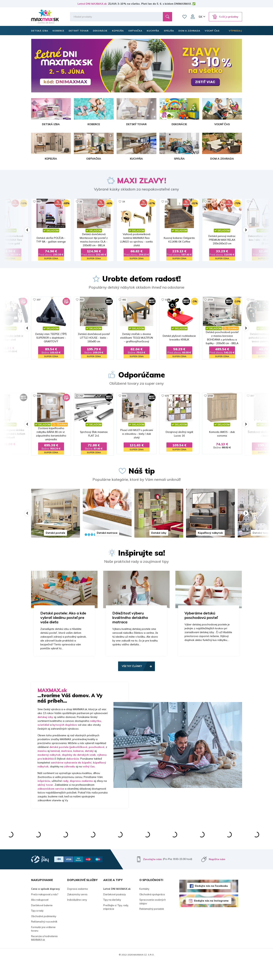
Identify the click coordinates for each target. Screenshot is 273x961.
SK (200, 17)
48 (209, 201)
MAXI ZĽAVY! (141, 180)
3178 (167, 299)
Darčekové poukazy (114, 894)
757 (81, 395)
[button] (27, 230)
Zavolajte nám (152, 859)
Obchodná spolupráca (152, 894)
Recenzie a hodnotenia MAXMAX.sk (44, 938)
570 (167, 395)
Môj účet (193, 17)
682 (39, 201)
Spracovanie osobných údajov (152, 901)
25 (80, 201)
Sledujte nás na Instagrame (211, 900)
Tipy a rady (37, 910)
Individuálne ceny (77, 899)
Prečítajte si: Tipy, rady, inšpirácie (116, 907)
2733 (210, 299)
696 (252, 299)
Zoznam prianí (184, 17)
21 (166, 201)
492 (124, 299)
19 (123, 201)
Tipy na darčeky (112, 899)
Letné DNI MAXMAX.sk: (92, 3)
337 (39, 299)
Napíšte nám (217, 859)
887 (252, 395)
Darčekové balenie (42, 905)
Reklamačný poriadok (151, 908)
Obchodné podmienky (43, 916)
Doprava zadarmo (77, 888)
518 (39, 395)
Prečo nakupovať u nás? (44, 894)
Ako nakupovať (39, 899)
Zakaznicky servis (77, 894)
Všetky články (132, 666)
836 (124, 395)
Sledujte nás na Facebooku (211, 885)
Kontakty (144, 888)
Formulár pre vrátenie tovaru (43, 929)
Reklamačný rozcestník (44, 921)
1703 (210, 395)
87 (251, 201)
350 (81, 299)
